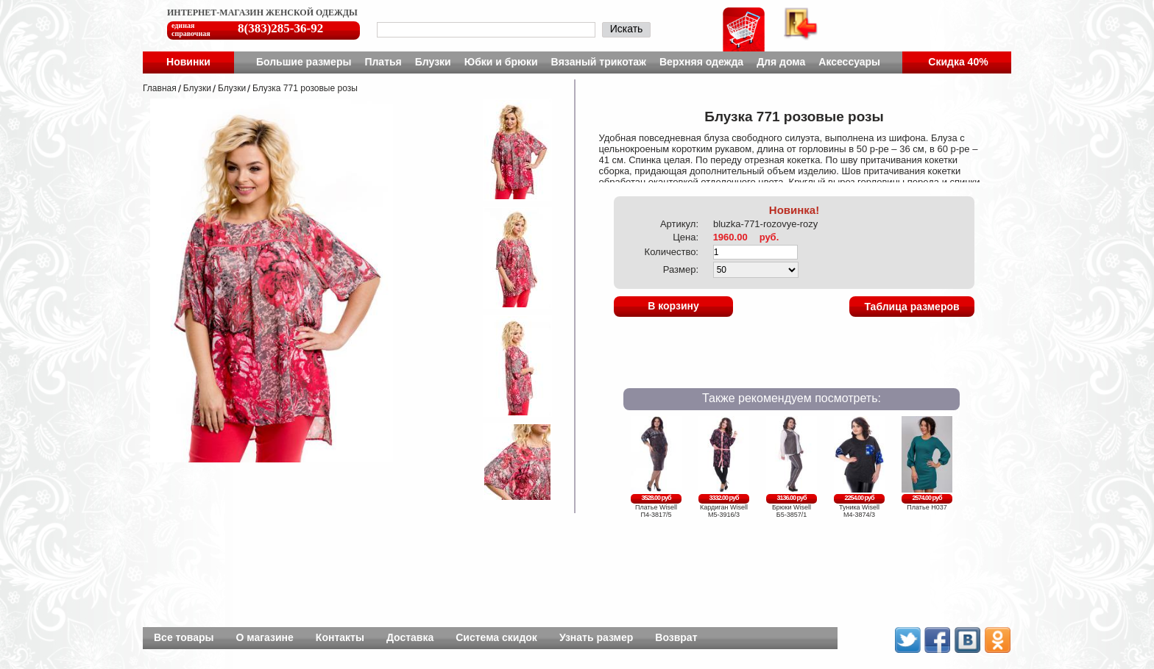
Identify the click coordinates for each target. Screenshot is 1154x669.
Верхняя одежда (701, 62)
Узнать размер (596, 637)
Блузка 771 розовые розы (305, 88)
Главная (160, 88)
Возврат (676, 637)
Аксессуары (849, 62)
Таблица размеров (911, 306)
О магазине (265, 637)
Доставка (409, 637)
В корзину (673, 306)
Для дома (781, 62)
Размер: (680, 269)
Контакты (340, 637)
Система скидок (496, 637)
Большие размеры (304, 62)
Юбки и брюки (501, 62)
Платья (382, 62)
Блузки (433, 62)
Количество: (671, 251)
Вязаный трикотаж (598, 62)
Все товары (184, 637)
